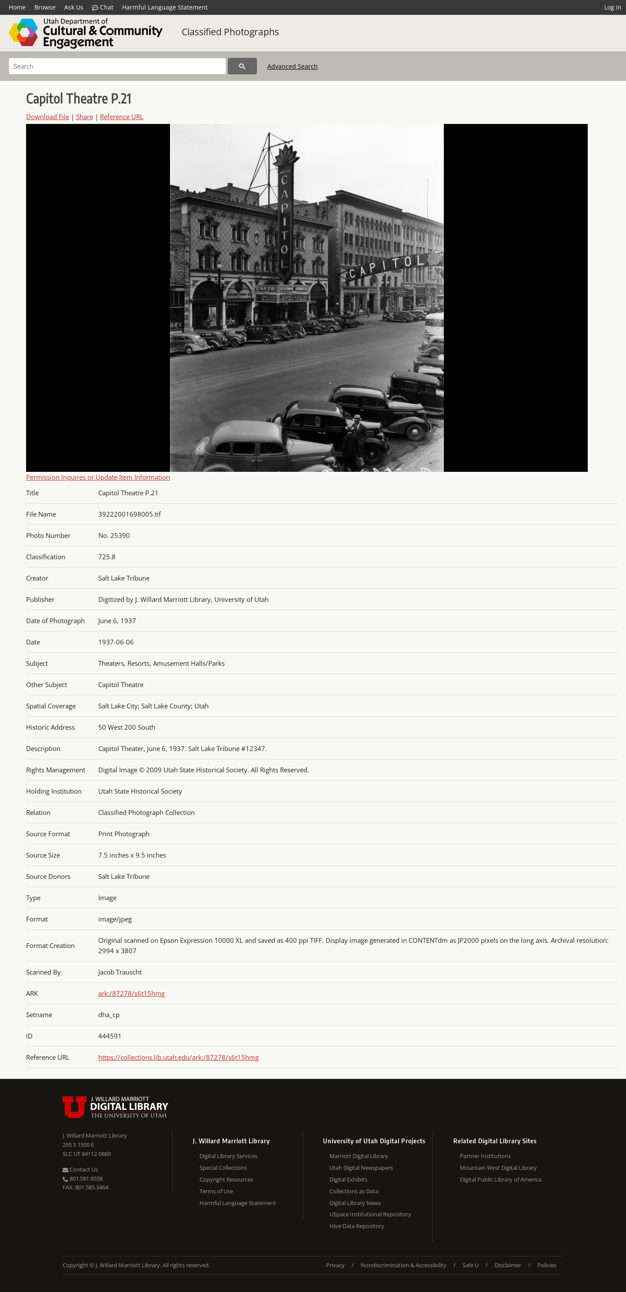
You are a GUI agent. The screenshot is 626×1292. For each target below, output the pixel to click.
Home (17, 7)
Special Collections (223, 1168)
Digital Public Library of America (500, 1179)
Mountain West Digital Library (498, 1168)
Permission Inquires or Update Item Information (98, 477)
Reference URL (121, 116)
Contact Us (80, 1169)
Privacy (335, 1265)
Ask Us (73, 7)
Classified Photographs (230, 32)
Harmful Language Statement (165, 7)
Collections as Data (354, 1191)
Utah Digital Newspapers (361, 1168)
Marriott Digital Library (359, 1156)
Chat (102, 7)
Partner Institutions (485, 1156)
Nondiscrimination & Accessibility (403, 1265)
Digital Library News (355, 1203)
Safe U (471, 1265)
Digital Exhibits (348, 1179)
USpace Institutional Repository (370, 1214)
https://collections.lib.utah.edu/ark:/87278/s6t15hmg (178, 1057)
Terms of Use (216, 1191)
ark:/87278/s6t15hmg (131, 993)
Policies (546, 1265)
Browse (45, 7)
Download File (47, 116)
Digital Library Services (228, 1156)
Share (84, 116)
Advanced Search (292, 66)
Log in (613, 7)
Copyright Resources (226, 1179)
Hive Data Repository (357, 1226)
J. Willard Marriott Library (95, 1135)
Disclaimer (508, 1265)
